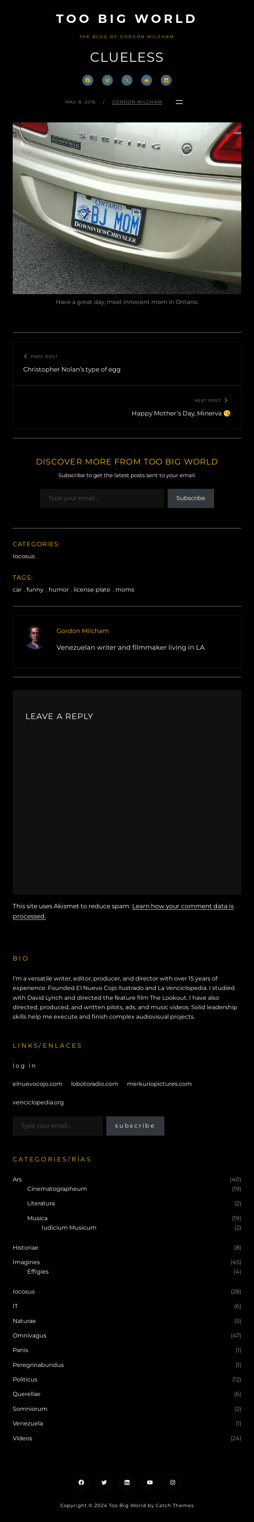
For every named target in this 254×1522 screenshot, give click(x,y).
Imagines (26, 1262)
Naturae (24, 1321)
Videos (22, 1438)
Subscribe (190, 498)
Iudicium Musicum (69, 1227)
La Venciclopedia (182, 988)
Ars (17, 1179)
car (17, 589)
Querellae (27, 1394)
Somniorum (30, 1408)
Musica (37, 1218)
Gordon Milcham (137, 102)
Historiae (25, 1247)
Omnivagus (29, 1335)
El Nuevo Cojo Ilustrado (110, 988)
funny (35, 589)
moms (124, 589)
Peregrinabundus (38, 1364)
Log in (25, 1065)
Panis (20, 1350)
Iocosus (24, 556)
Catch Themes (175, 1505)
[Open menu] (179, 102)
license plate (92, 589)
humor (59, 589)
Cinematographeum (57, 1188)
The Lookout (168, 997)
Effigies (38, 1271)
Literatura (41, 1203)
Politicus (25, 1379)
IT (15, 1306)
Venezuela (28, 1423)
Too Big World (127, 18)
